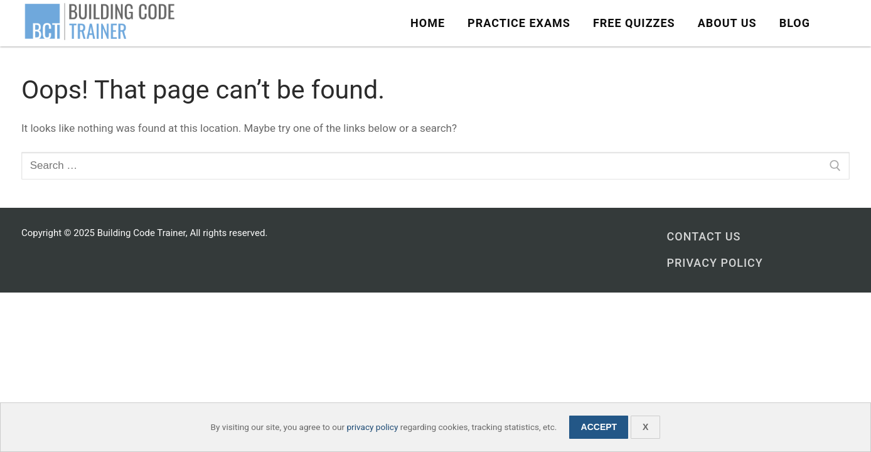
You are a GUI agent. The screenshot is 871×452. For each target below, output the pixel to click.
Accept (599, 427)
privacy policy (372, 427)
